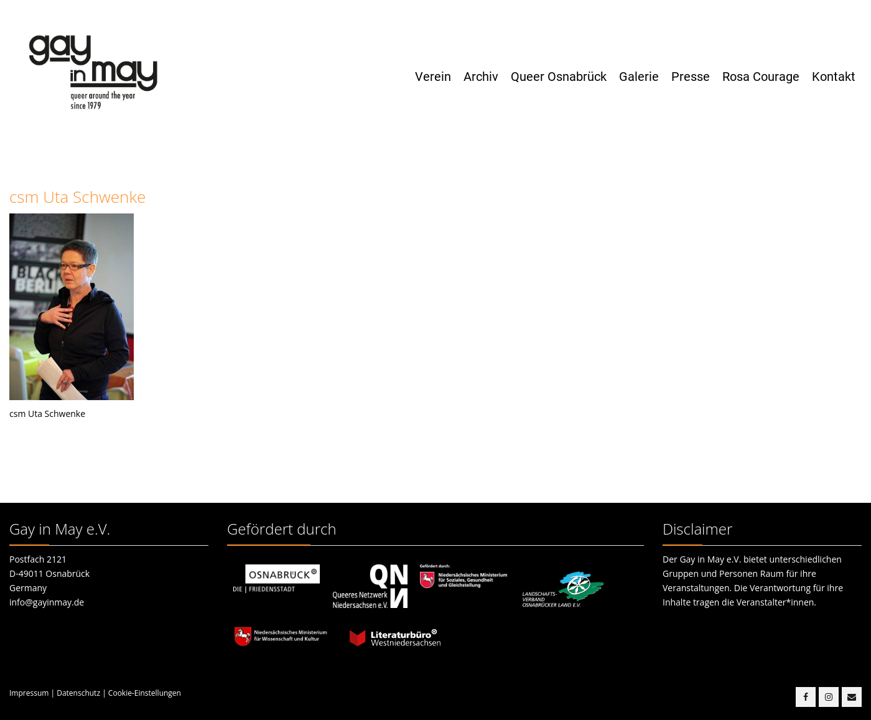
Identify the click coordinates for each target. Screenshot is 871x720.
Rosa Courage (760, 76)
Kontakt (833, 76)
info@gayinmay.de (46, 602)
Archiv (480, 76)
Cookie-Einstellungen (144, 693)
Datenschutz (78, 693)
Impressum (29, 693)
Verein (433, 76)
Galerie (639, 76)
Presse (690, 76)
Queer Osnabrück (559, 76)
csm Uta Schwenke (77, 196)
